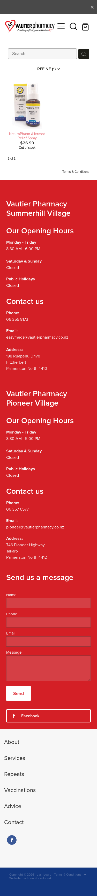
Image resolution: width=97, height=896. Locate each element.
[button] (73, 26)
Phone (11, 614)
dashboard (44, 874)
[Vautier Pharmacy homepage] (30, 26)
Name (11, 595)
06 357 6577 (17, 509)
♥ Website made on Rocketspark (47, 876)
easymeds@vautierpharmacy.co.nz (37, 337)
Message (13, 652)
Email (10, 633)
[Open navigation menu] (61, 26)
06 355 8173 (17, 319)
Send (18, 693)
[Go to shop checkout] (86, 26)
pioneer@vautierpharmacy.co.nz (35, 527)
